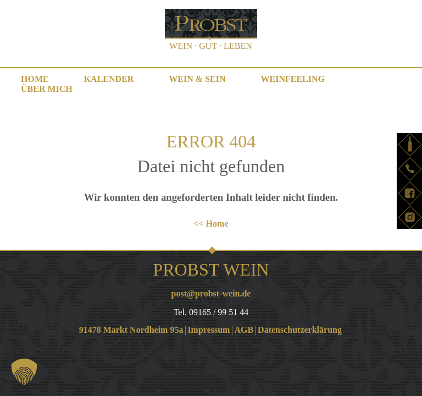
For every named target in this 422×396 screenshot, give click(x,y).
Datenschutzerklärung (300, 329)
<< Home (210, 223)
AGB (243, 329)
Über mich (47, 89)
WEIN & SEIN (197, 79)
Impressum (208, 329)
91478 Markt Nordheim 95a (131, 329)
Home (35, 79)
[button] (24, 372)
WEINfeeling (293, 79)
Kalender (109, 79)
